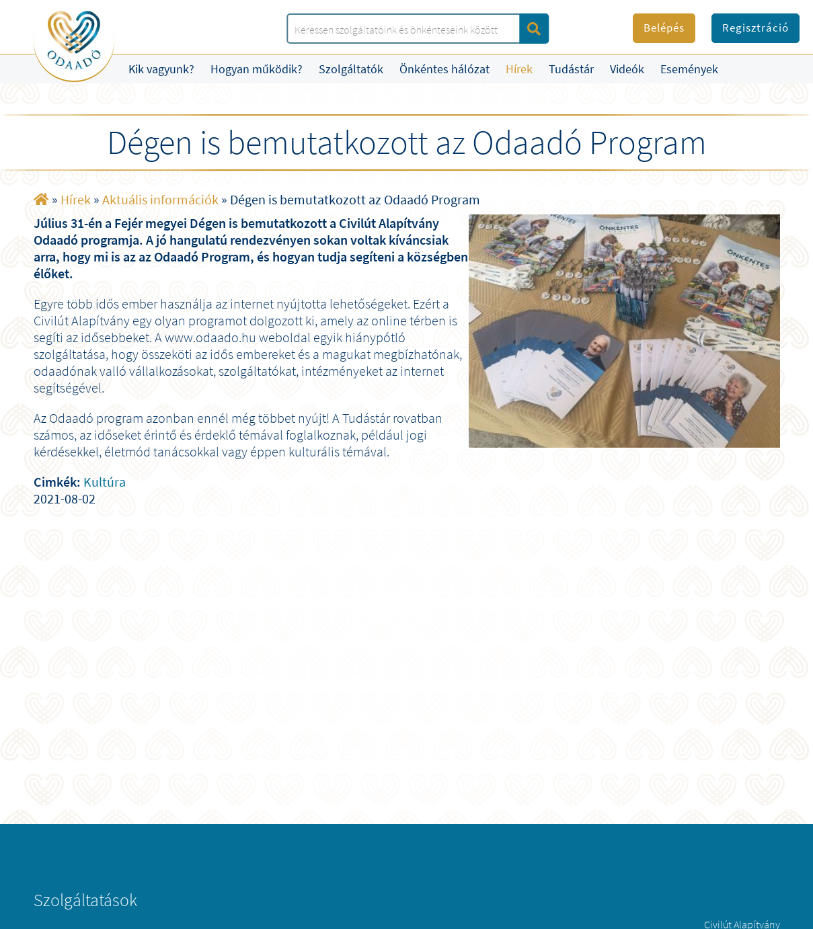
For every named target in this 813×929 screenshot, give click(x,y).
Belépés (664, 27)
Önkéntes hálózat (444, 69)
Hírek (519, 69)
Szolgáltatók (351, 69)
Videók (627, 69)
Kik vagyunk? (161, 69)
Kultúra (104, 481)
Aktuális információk (160, 199)
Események (689, 69)
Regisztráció (755, 27)
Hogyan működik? (256, 69)
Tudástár (571, 69)
